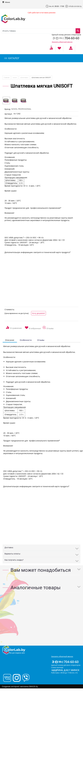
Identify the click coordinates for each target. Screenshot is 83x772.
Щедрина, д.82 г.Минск (65, 670)
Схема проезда (57, 667)
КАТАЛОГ (11, 58)
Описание (9, 340)
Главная (6, 77)
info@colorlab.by (73, 6)
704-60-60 (65, 661)
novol (15, 77)
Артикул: (8, 114)
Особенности (26, 340)
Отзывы (40, 340)
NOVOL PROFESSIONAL (21, 109)
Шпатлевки (24, 77)
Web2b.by (33, 686)
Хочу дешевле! (38, 313)
